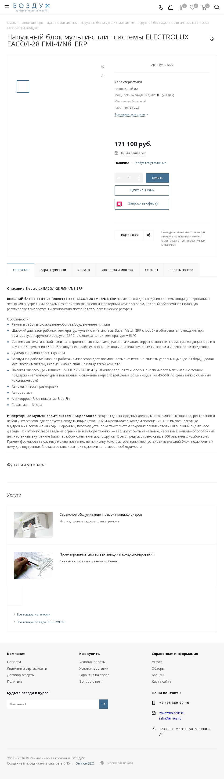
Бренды (158, 675)
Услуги (157, 662)
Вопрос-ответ (90, 681)
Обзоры (158, 668)
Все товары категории (34, 614)
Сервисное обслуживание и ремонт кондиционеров (101, 514)
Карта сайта (161, 681)
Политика (14, 681)
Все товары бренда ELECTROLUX (41, 622)
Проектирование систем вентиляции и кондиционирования (107, 554)
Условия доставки (93, 668)
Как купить (89, 653)
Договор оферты (20, 675)
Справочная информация (175, 653)
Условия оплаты (92, 662)
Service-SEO (85, 763)
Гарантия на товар (94, 675)
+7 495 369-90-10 (174, 702)
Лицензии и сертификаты (27, 668)
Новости (14, 662)
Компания (16, 653)
